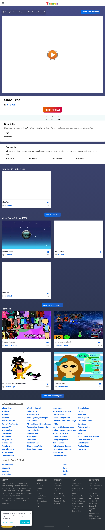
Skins (65, 465)
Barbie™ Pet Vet (8, 421)
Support (39, 489)
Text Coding (6, 475)
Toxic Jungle (6, 446)
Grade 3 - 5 (6, 415)
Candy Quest (7, 434)
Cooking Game (33, 443)
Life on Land (32, 421)
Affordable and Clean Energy (39, 424)
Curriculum (58, 486)
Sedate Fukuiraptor (12, 346)
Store (38, 506)
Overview (57, 484)
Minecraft (6, 468)
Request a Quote (95, 519)
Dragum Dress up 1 (9, 342)
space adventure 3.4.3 (63, 342)
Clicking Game (7, 251)
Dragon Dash (7, 440)
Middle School (94, 494)
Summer (57, 504)
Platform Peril (58, 415)
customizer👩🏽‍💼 (60, 384)
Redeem (57, 491)
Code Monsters (8, 456)
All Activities (7, 408)
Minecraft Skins (77, 489)
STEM (80, 434)
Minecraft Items (77, 504)
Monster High (32, 434)
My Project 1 (59, 251)
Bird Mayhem (83, 418)
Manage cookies (8, 522)
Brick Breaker (7, 453)
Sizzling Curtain (62, 346)
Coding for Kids (10, 12)
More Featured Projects (52, 396)
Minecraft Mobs (77, 496)
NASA (80, 412)
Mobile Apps (41, 496)
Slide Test (5, 202)
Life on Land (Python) (61, 418)
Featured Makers (60, 496)
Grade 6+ (5, 418)
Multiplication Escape (61, 446)
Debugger (82, 431)
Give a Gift (58, 489)
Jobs (38, 494)
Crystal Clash (83, 408)
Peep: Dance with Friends (88, 437)
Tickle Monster (33, 415)
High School (93, 496)
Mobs (65, 475)
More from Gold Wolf (52, 305)
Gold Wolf (11, 105)
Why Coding (58, 494)
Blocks (65, 471)
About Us (40, 486)
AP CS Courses (94, 499)
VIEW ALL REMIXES (52, 215)
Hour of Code (76, 511)
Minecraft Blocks (78, 499)
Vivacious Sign (10, 387)
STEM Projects (94, 516)
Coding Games (77, 484)
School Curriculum (95, 486)
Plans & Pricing (59, 499)
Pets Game (31, 440)
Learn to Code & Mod (13, 460)
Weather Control (34, 408)
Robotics (5, 471)
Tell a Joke (82, 415)
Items (65, 468)
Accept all (25, 522)
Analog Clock (83, 446)
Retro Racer (57, 408)
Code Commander (34, 450)
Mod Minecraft (8, 450)
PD (90, 511)
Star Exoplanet (62, 387)
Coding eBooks (42, 501)
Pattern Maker (84, 427)
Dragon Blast (7, 431)
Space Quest (32, 437)
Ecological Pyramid (60, 440)
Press (39, 491)
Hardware (82, 450)
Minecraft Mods (77, 506)
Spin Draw (82, 424)
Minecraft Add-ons (78, 501)
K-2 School (93, 501)
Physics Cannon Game (61, 450)
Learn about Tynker (90, 12)
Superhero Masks (59, 437)
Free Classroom (94, 489)
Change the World (34, 446)
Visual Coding (7, 465)
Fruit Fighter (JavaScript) (37, 418)
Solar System (57, 453)
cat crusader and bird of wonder (14, 384)
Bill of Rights (83, 443)
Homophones (58, 443)
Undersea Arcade (85, 421)
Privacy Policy (49, 526)
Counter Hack (7, 443)
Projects (22, 12)
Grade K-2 (6, 412)
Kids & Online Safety (63, 526)
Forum (39, 504)
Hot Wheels (6, 437)
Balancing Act (33, 412)
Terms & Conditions (36, 526)
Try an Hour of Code (12, 404)
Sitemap (40, 499)
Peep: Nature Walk (86, 440)
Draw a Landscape (60, 434)
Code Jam (75, 509)
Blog (38, 484)
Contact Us (82, 526)
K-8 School (93, 504)
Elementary (93, 491)
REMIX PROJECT (52, 110)
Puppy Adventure (59, 456)
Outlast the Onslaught (62, 412)
